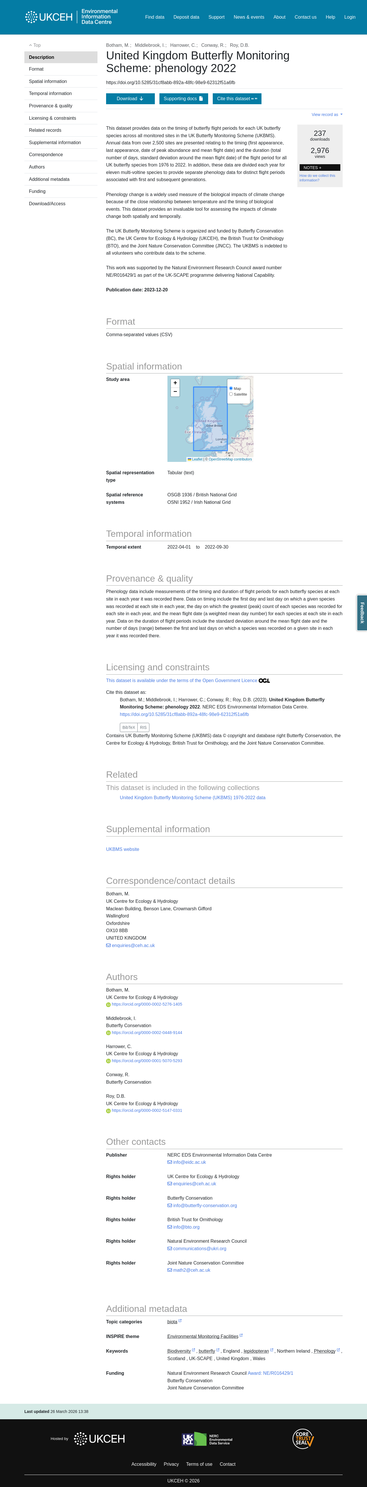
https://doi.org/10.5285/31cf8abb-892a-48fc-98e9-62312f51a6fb (184, 714)
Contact (227, 1464)
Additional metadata (49, 179)
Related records (45, 130)
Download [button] (130, 98)
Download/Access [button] (47, 203)
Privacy (171, 1464)
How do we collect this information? (317, 178)
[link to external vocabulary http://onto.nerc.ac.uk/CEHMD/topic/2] (193, 1351)
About (280, 17)
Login (350, 17)
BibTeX (128, 727)
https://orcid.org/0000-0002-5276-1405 (144, 1004)
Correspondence (46, 154)
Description (41, 57)
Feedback (362, 613)
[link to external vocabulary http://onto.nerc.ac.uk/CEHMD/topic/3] (338, 1351)
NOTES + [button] (312, 167)
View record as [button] (325, 114)
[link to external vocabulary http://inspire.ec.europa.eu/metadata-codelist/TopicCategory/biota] (180, 1322)
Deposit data (186, 17)
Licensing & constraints (52, 118)
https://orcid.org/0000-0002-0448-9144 (144, 1032)
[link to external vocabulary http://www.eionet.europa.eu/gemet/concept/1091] (217, 1351)
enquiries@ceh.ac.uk (130, 945)
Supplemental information (55, 142)
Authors (37, 166)
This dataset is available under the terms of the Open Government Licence (188, 680)
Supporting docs (184, 98)
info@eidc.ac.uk (186, 1162)
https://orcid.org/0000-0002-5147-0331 (144, 1110)
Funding (37, 191)
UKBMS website (122, 849)
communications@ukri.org (197, 1248)
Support (216, 17)
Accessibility (143, 1464)
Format (36, 69)
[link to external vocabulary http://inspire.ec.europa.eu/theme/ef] (241, 1337)
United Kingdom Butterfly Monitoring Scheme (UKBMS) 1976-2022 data (193, 797)
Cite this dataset (237, 98)
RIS (143, 727)
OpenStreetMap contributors (230, 459)
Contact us (306, 17)
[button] (175, 383)
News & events (249, 17)
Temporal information (50, 93)
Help (330, 17)
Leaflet (195, 459)
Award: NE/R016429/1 (270, 1373)
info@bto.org (183, 1227)
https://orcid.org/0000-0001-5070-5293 (144, 1060)
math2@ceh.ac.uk (188, 1270)
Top (35, 45)
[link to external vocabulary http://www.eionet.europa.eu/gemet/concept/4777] (271, 1351)
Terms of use (199, 1464)
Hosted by (89, 1439)
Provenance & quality (50, 105)
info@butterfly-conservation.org (202, 1205)
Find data (155, 17)
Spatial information (48, 81)
